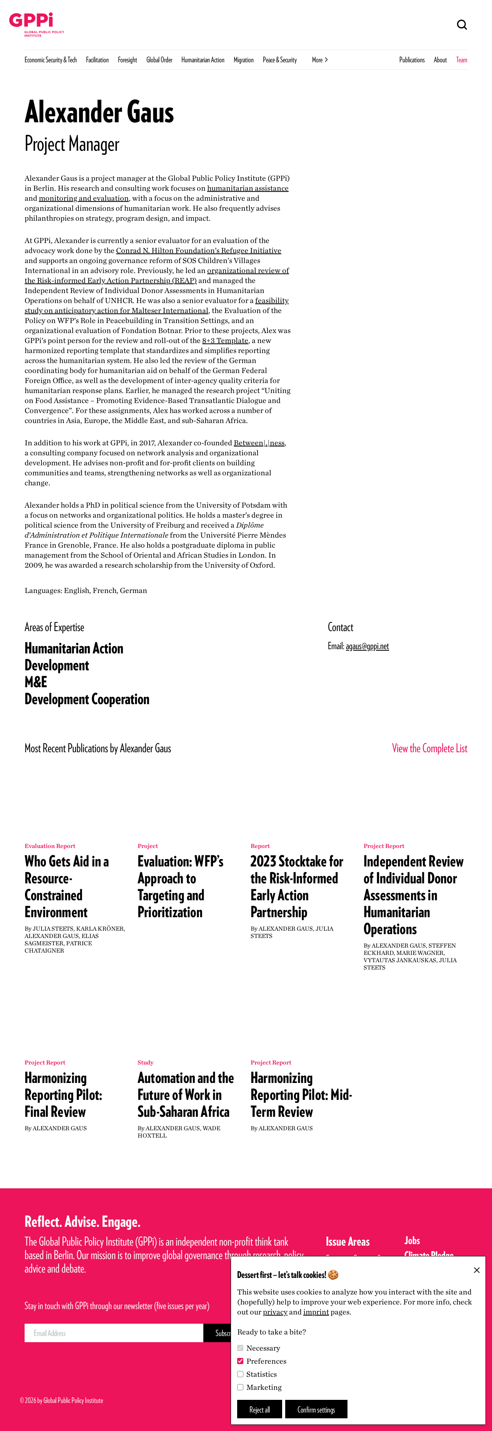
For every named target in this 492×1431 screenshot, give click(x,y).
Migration (244, 59)
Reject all (259, 1409)
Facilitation (97, 59)
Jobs (412, 1240)
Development (57, 665)
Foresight (127, 59)
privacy (275, 1311)
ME (36, 682)
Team (461, 59)
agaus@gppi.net (367, 645)
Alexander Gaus (52, 936)
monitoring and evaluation (84, 198)
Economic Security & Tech (51, 59)
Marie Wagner (420, 952)
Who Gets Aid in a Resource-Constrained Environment (67, 886)
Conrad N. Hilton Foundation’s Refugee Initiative (198, 250)
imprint (316, 1311)
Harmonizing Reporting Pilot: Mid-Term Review (301, 1094)
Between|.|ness (259, 442)
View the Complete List (429, 748)
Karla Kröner (100, 928)
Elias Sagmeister (62, 939)
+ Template (225, 340)
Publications (412, 59)
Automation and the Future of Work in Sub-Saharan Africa (186, 1094)
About (440, 59)
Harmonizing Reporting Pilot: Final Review (63, 1094)
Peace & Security (280, 59)
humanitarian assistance (248, 188)
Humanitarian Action (202, 59)
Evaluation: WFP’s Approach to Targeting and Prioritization (180, 886)
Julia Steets (53, 928)
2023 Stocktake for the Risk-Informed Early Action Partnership (297, 886)
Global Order (159, 59)
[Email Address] (114, 1333)
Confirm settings (316, 1409)
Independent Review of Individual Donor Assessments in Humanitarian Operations (414, 895)
